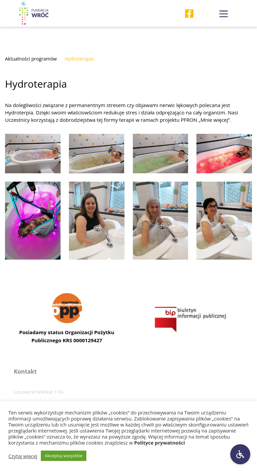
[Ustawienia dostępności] (240, 454)
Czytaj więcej (22, 456)
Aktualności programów (31, 59)
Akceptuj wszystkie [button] (64, 456)
